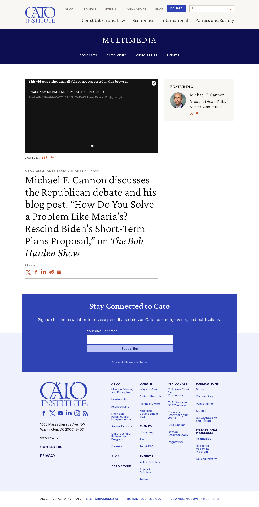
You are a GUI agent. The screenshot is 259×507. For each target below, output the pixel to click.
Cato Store (121, 466)
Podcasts (88, 55)
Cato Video (116, 55)
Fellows (145, 479)
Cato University (206, 458)
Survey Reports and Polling (206, 419)
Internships (203, 438)
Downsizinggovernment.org (194, 499)
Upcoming (147, 432)
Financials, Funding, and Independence (121, 416)
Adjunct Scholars (146, 471)
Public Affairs (120, 406)
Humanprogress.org (144, 499)
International (174, 20)
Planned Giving (150, 403)
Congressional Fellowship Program (121, 436)
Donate (176, 8)
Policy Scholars (150, 462)
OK (92, 146)
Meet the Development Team (149, 414)
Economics (143, 20)
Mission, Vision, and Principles (122, 391)
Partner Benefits (151, 396)
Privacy (47, 455)
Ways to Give (149, 389)
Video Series (147, 55)
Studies (201, 411)
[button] (129, 40)
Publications (136, 8)
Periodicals (178, 383)
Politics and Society (214, 20)
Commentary (204, 396)
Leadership (119, 399)
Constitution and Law (103, 20)
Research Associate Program (203, 449)
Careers (116, 446)
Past (143, 439)
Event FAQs (147, 446)
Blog (159, 8)
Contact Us (51, 447)
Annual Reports (121, 426)
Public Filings (205, 403)
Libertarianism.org (102, 499)
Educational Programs (207, 432)
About (70, 8)
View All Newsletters (129, 362)
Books (200, 389)
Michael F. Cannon (207, 94)
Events (111, 8)
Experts (90, 8)
